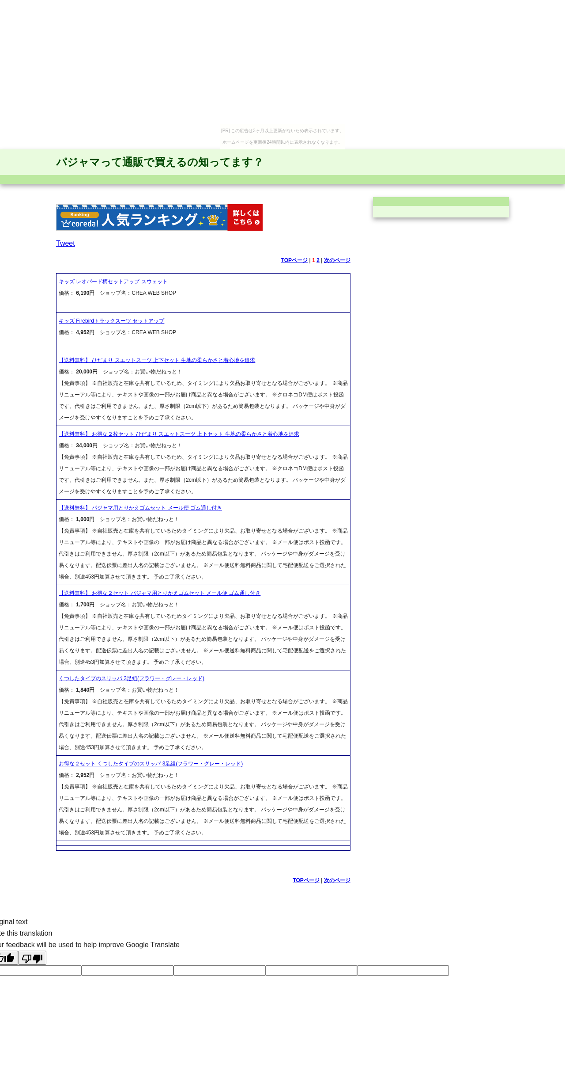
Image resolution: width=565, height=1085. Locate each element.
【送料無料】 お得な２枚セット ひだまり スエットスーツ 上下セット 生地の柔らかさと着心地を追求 (179, 434)
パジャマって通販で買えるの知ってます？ (160, 162)
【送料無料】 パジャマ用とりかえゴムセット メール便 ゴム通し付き (140, 508)
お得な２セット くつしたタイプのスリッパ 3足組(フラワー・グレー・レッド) (151, 764)
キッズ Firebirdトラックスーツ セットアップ (111, 321)
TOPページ (294, 260)
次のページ (337, 260)
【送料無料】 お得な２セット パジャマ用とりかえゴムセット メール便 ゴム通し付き (159, 593)
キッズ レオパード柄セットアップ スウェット (113, 281)
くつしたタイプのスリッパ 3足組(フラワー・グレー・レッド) (131, 678)
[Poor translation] (32, 958)
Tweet (65, 243)
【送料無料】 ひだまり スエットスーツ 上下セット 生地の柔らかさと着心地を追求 (157, 360)
